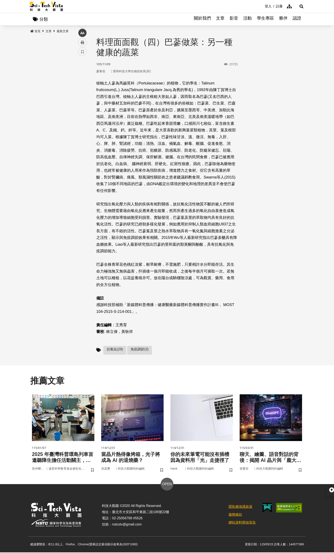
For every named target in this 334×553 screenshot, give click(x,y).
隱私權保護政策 (240, 507)
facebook (82, 81)
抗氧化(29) (115, 349)
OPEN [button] (167, 485)
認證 (297, 19)
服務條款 (235, 515)
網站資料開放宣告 (242, 523)
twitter (82, 91)
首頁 (35, 31)
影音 (234, 19)
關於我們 (202, 19)
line (81, 100)
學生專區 (265, 19)
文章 (220, 19)
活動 (247, 19)
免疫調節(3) (139, 349)
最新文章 (63, 31)
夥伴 (283, 19)
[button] (299, 6)
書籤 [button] (82, 128)
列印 (82, 119)
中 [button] (82, 110)
